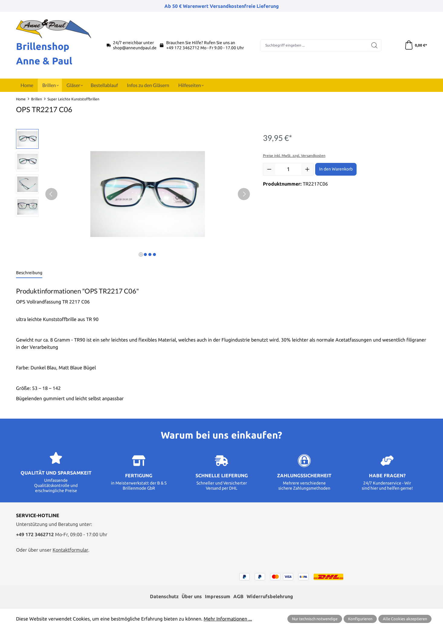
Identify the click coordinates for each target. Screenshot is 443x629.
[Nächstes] (244, 194)
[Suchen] (374, 45)
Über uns (192, 596)
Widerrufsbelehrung (270, 596)
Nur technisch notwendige (315, 619)
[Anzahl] (288, 169)
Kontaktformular (70, 550)
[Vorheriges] (51, 194)
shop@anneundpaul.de (135, 47)
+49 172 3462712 (182, 47)
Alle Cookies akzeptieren (405, 619)
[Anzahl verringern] (269, 169)
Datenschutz (164, 596)
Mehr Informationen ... (228, 618)
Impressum (217, 596)
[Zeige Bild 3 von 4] (149, 254)
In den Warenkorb (336, 169)
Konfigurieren (360, 619)
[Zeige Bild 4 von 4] (154, 254)
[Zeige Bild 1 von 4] (140, 254)
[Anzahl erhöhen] (307, 169)
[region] (133, 194)
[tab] (29, 273)
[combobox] (314, 45)
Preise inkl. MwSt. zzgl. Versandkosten (294, 155)
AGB (238, 596)
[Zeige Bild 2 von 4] (145, 254)
